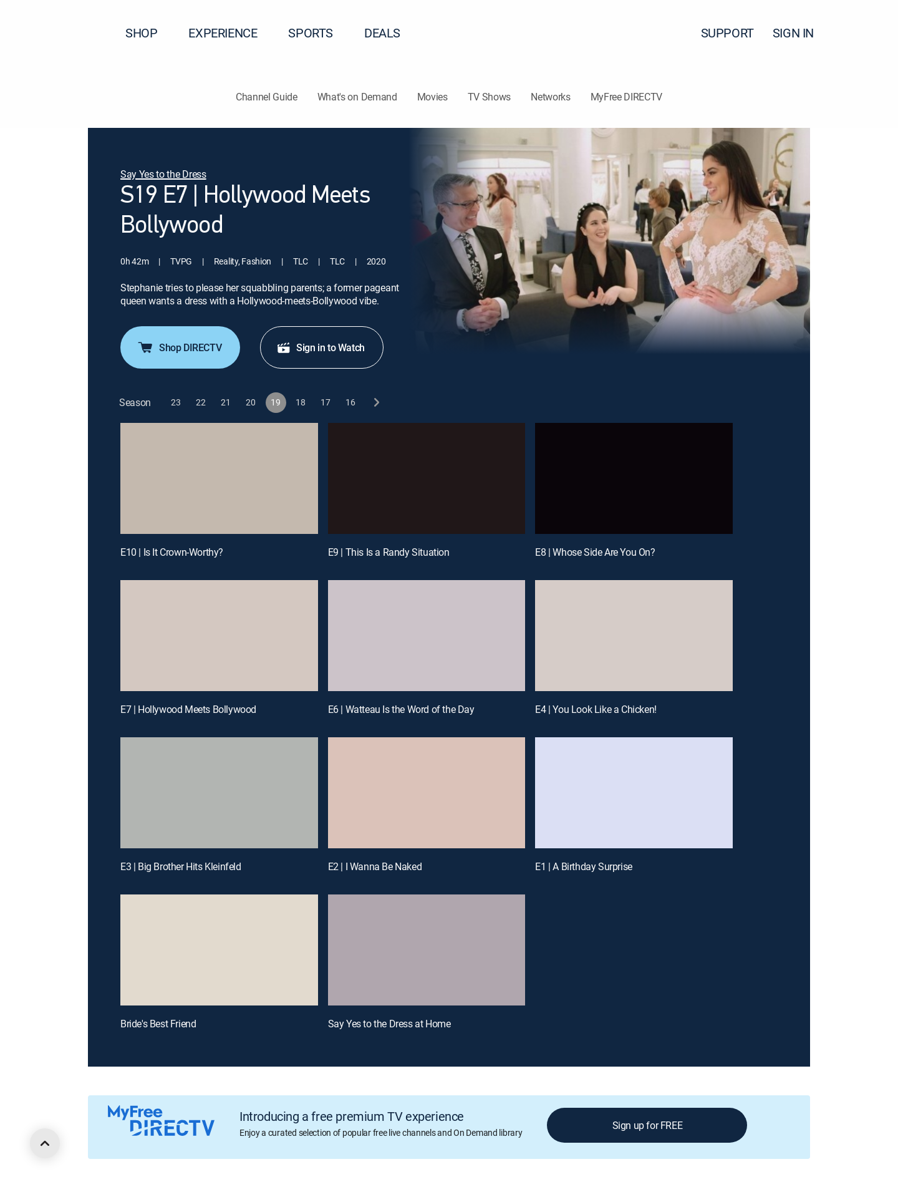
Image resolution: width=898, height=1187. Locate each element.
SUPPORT (727, 32)
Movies (432, 97)
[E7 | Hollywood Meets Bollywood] (219, 635)
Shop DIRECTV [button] (179, 347)
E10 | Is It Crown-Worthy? (171, 552)
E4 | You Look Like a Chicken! (595, 709)
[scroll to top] (45, 1143)
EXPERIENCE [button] (230, 32)
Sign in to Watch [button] (320, 347)
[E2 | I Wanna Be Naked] (427, 792)
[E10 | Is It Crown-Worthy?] (219, 478)
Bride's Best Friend (158, 1023)
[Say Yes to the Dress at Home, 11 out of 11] (427, 949)
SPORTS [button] (318, 32)
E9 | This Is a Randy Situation (389, 552)
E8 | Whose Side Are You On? (595, 552)
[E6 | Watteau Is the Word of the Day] (427, 635)
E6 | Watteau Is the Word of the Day (401, 709)
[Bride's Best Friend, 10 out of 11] (219, 949)
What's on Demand (357, 97)
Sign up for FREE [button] (647, 1125)
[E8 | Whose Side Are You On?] (634, 478)
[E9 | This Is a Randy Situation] (427, 478)
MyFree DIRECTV (627, 97)
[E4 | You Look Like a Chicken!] (634, 635)
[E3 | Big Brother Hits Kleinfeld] (219, 792)
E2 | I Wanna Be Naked (375, 866)
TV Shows (489, 97)
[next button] (375, 402)
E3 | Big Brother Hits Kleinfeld (180, 866)
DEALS (382, 32)
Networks (550, 97)
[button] (866, 33)
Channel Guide (266, 97)
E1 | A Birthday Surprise (583, 866)
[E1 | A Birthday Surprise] (634, 792)
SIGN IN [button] (801, 32)
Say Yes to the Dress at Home (389, 1023)
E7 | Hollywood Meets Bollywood (188, 709)
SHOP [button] (148, 32)
